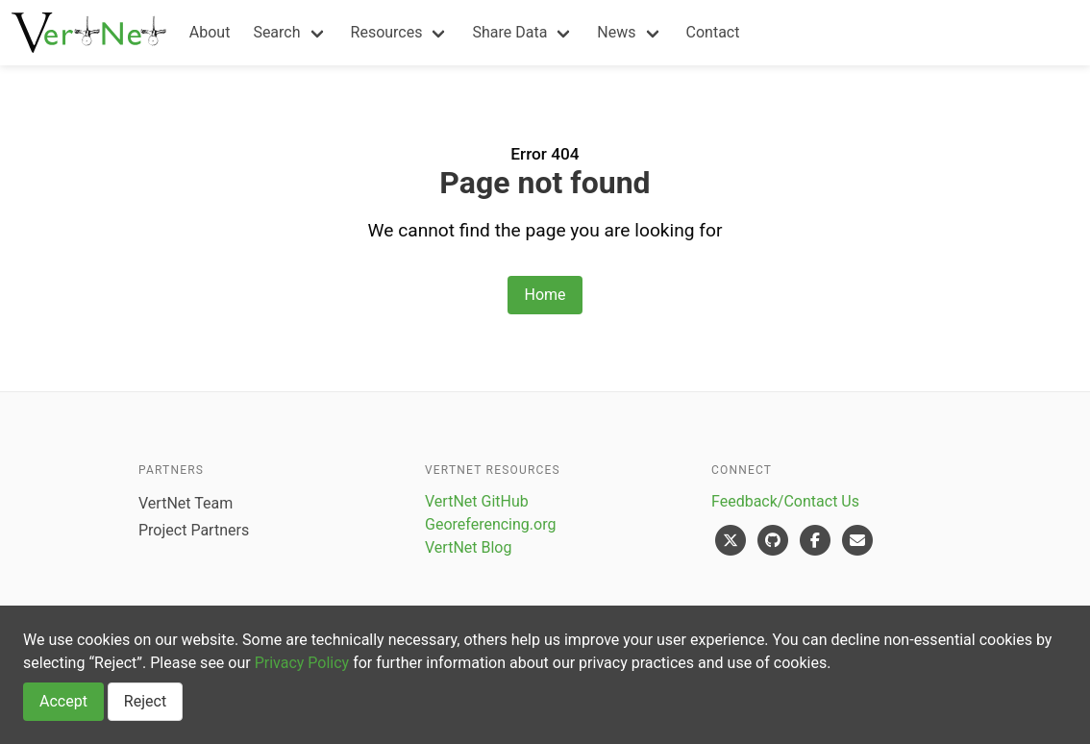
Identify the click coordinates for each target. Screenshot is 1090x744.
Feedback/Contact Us (785, 501)
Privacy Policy (302, 663)
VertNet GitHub (477, 501)
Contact (713, 32)
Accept (63, 701)
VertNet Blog (468, 547)
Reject (145, 701)
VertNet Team (185, 503)
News (616, 32)
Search (276, 32)
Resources (387, 32)
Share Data (509, 32)
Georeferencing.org (490, 524)
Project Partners (193, 530)
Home (544, 294)
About (210, 32)
